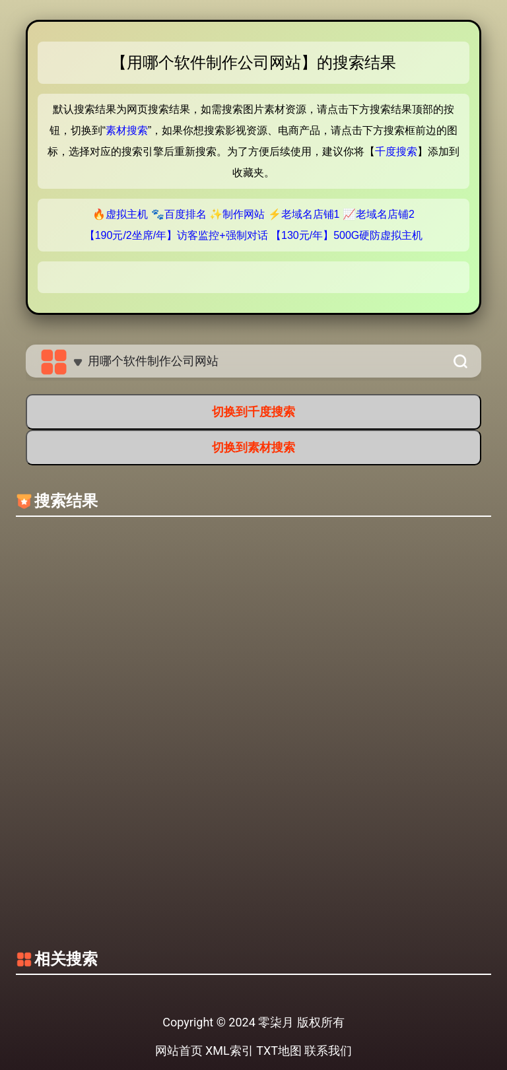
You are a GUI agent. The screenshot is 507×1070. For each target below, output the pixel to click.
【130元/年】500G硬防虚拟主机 (346, 235)
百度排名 (185, 214)
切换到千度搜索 (253, 411)
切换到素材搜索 (253, 447)
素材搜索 (127, 130)
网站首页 (179, 1050)
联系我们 (328, 1050)
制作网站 (243, 214)
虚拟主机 (127, 214)
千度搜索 (396, 151)
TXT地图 (279, 1050)
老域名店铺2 (385, 214)
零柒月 (276, 1022)
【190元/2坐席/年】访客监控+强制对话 (176, 235)
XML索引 (229, 1050)
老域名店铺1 (310, 214)
